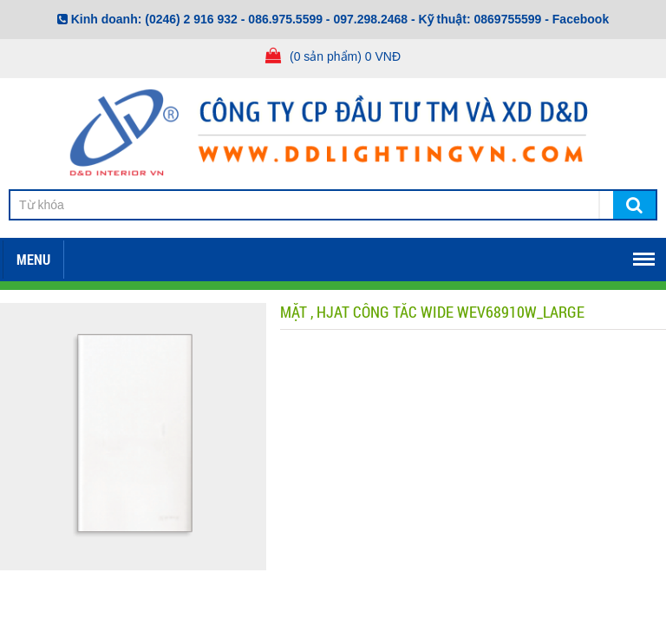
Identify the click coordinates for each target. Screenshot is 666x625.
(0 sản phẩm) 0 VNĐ (345, 56)
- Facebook (577, 19)
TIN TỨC (587, 256)
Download (247, 256)
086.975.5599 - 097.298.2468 (328, 19)
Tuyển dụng (367, 256)
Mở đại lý (483, 256)
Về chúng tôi (122, 256)
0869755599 (508, 19)
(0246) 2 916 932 (191, 19)
